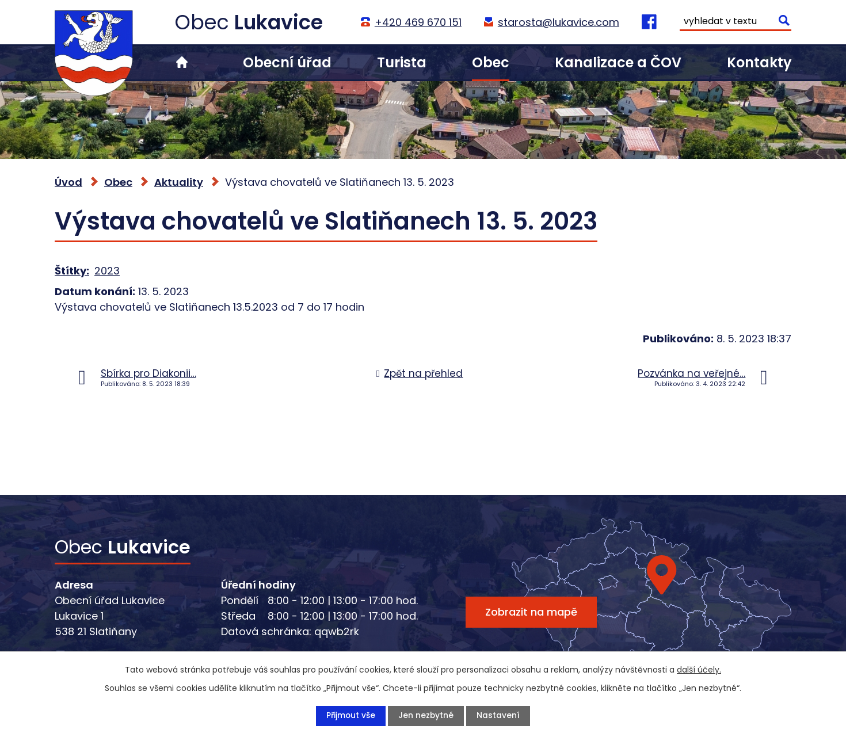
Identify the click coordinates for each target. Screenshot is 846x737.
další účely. (699, 669)
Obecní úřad (287, 62)
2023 (107, 271)
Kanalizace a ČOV (618, 62)
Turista (401, 62)
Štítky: (72, 271)
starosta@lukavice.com (558, 22)
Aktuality (178, 182)
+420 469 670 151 (417, 22)
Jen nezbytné (426, 715)
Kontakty (759, 62)
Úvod (181, 62)
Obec (490, 62)
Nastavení (498, 715)
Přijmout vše (350, 715)
